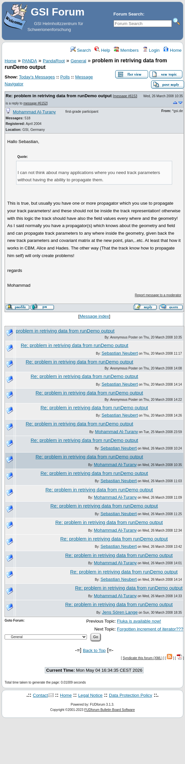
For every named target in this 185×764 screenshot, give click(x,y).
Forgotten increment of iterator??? (150, 629)
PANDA (29, 60)
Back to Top (94, 650)
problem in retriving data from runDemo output (65, 331)
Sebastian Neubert (119, 353)
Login (151, 50)
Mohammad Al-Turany (34, 111)
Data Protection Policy (130, 695)
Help (102, 50)
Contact (40, 695)
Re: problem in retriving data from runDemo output (59, 95)
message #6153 (125, 96)
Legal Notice (90, 695)
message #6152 (35, 103)
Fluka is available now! (139, 621)
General (78, 60)
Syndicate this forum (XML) (143, 658)
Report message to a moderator (158, 295)
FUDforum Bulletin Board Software (109, 710)
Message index (94, 316)
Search (80, 50)
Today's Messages (37, 76)
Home (172, 50)
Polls (65, 76)
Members (126, 50)
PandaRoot (54, 60)
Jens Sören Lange (120, 612)
